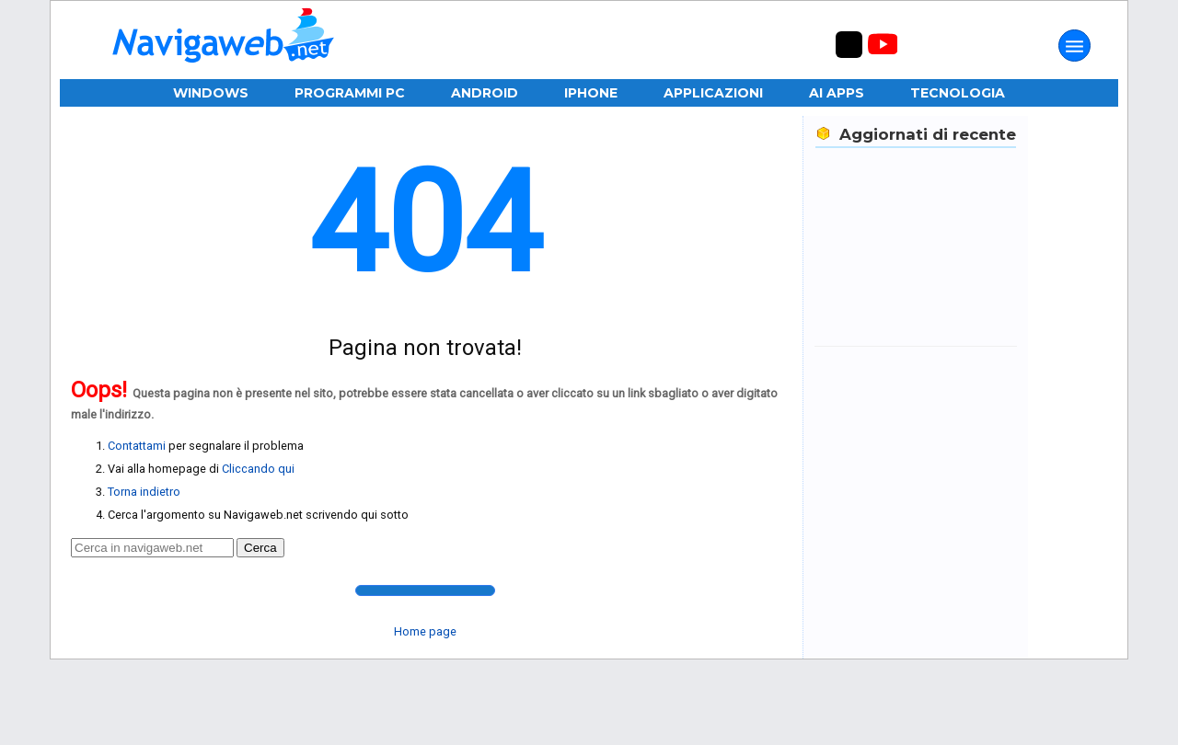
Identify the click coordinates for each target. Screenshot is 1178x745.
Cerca (260, 548)
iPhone (591, 93)
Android (484, 93)
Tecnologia (957, 93)
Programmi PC (349, 93)
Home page (425, 631)
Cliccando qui (258, 469)
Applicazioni (713, 93)
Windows (210, 93)
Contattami (137, 446)
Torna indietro (144, 492)
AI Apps (836, 93)
